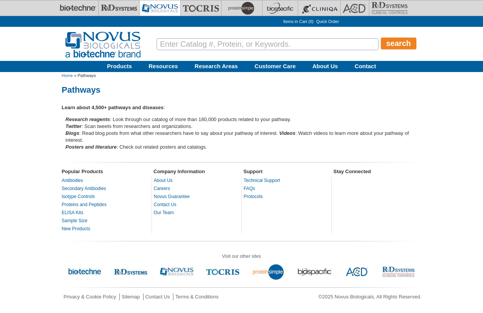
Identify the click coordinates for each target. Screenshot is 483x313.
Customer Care (275, 66)
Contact (365, 66)
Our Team (164, 212)
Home (67, 75)
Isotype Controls (78, 196)
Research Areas (216, 66)
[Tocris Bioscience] (201, 8)
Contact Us (165, 204)
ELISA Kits (72, 212)
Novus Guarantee (172, 196)
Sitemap (131, 297)
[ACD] (354, 8)
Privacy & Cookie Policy (90, 297)
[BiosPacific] (280, 8)
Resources (163, 66)
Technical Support (262, 180)
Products (119, 66)
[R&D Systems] (119, 8)
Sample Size (74, 220)
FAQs (249, 188)
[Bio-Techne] (78, 8)
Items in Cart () (298, 21)
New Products (76, 228)
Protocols (253, 196)
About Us (325, 66)
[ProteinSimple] (242, 8)
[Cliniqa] (319, 8)
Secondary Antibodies (84, 188)
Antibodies (72, 180)
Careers (162, 188)
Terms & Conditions (197, 297)
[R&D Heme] (389, 8)
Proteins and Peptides (84, 204)
